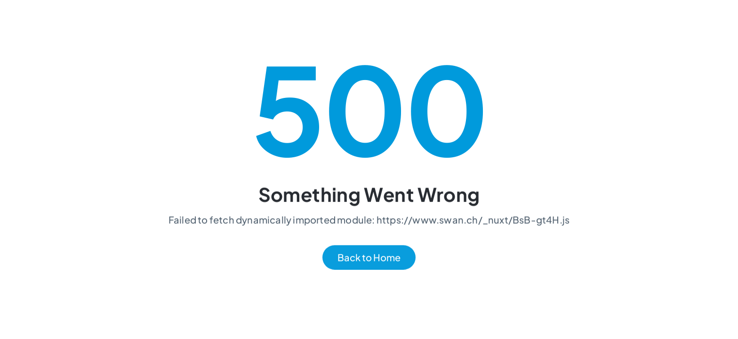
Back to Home (369, 258)
